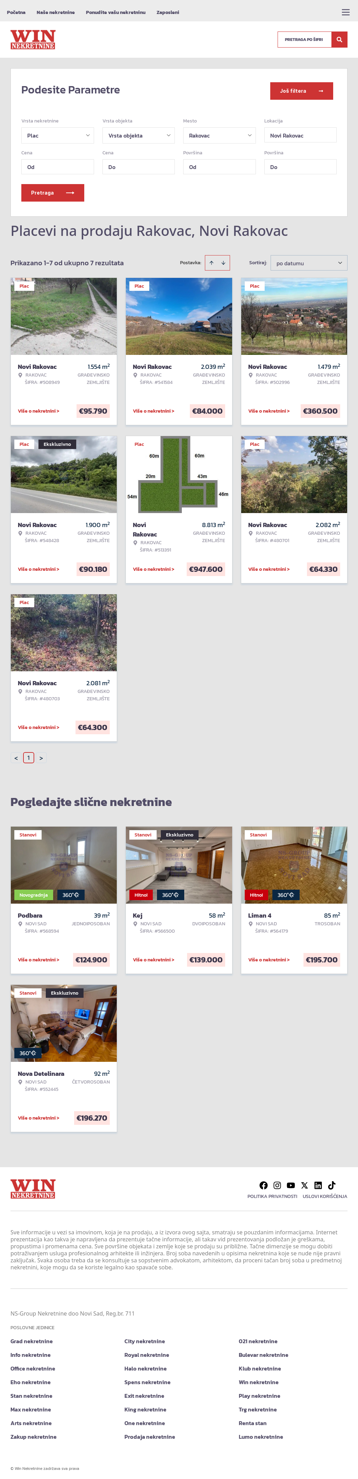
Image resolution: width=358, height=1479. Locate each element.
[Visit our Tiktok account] (332, 1182)
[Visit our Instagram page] (277, 1182)
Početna (16, 12)
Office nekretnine (32, 1365)
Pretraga (52, 189)
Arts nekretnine (31, 1420)
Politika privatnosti (272, 1193)
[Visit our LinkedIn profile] (318, 1182)
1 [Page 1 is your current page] (28, 754)
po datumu (290, 260)
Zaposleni (168, 12)
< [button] (16, 754)
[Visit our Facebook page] (263, 1182)
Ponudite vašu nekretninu (115, 12)
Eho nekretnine (30, 1379)
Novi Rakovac (286, 132)
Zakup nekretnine (33, 1433)
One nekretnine (144, 1420)
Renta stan (253, 1420)
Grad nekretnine (31, 1338)
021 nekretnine (258, 1338)
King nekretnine (145, 1406)
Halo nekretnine (145, 1365)
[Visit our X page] (304, 1182)
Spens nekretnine (147, 1379)
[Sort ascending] (211, 259)
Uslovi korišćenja (325, 1193)
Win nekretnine (259, 1379)
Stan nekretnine (31, 1392)
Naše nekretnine (56, 12)
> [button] (41, 754)
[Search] (339, 39)
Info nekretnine (30, 1351)
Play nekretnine (259, 1392)
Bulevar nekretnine (263, 1351)
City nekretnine (144, 1338)
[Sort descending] (223, 259)
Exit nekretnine (144, 1392)
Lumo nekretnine (261, 1433)
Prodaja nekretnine (149, 1433)
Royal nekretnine (146, 1351)
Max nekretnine (30, 1406)
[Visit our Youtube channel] (291, 1182)
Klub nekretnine (260, 1365)
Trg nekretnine (258, 1406)
